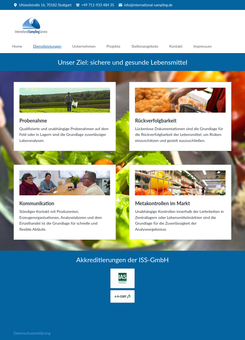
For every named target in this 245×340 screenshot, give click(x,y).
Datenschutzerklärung (32, 333)
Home (17, 46)
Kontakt (176, 46)
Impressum (202, 46)
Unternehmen (84, 46)
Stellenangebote (144, 46)
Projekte (113, 46)
